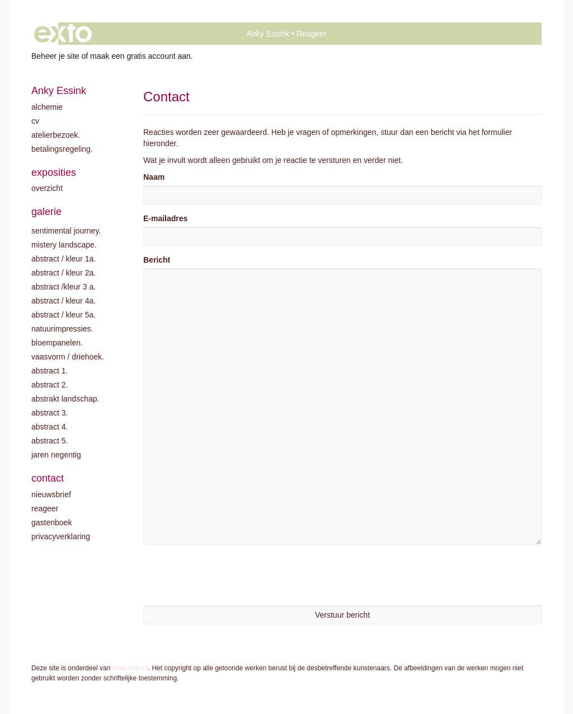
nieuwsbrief (51, 494)
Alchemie (47, 106)
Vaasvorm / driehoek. (67, 356)
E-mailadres (165, 218)
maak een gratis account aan (140, 56)
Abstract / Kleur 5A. (63, 314)
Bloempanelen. (57, 342)
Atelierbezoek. (55, 134)
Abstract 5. (49, 440)
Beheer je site (55, 56)
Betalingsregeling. (62, 148)
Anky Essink (268, 33)
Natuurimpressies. (62, 328)
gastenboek (51, 522)
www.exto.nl (130, 668)
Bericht (156, 259)
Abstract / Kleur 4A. (63, 300)
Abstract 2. (49, 384)
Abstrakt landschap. (65, 398)
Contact (47, 478)
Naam (154, 176)
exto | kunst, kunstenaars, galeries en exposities (63, 33)
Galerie (46, 211)
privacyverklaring (60, 536)
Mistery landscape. (64, 244)
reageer (44, 508)
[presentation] (228, 575)
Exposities (53, 172)
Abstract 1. (49, 370)
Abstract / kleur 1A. (63, 258)
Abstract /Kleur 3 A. (63, 286)
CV (35, 120)
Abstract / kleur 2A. (63, 272)
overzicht (47, 188)
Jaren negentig (56, 454)
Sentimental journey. (66, 230)
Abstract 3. (49, 412)
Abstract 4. (49, 426)
